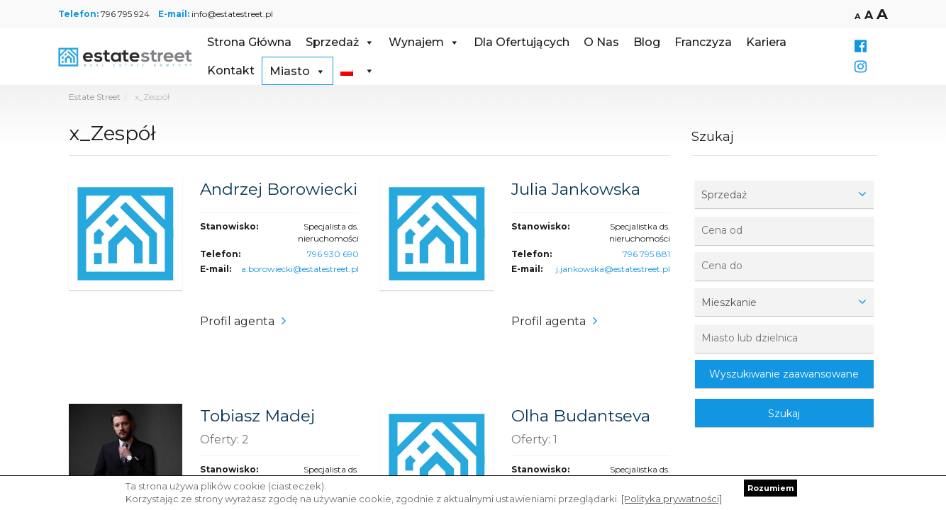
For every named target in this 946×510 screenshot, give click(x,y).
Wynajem (424, 42)
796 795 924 (125, 13)
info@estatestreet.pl (232, 13)
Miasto (297, 71)
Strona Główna (249, 42)
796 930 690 (333, 254)
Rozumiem (770, 488)
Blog (646, 42)
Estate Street (95, 96)
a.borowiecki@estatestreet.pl (300, 269)
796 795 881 (646, 254)
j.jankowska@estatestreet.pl (613, 269)
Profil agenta (237, 321)
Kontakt (231, 70)
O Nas (601, 42)
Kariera (766, 42)
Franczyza (703, 42)
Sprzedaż (340, 42)
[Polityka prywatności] (671, 498)
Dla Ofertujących (521, 42)
